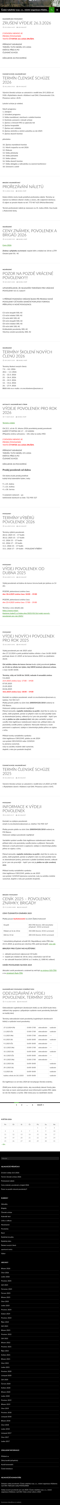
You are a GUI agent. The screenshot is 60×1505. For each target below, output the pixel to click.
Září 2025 (4, 1285)
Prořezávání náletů (23, 186)
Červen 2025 (5, 1293)
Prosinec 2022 (6, 1334)
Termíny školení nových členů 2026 (27, 354)
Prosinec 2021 (6, 1347)
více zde (52, 944)
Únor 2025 (5, 1301)
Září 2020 (4, 1380)
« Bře (3, 1144)
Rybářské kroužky (7, 1237)
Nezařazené (7, 227)
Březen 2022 (5, 1342)
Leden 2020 (5, 1396)
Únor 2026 (5, 1273)
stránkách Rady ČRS (14, 973)
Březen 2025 (5, 1297)
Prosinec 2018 (6, 1412)
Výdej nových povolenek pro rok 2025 (28, 638)
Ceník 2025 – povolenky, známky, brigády (27, 900)
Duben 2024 (5, 1314)
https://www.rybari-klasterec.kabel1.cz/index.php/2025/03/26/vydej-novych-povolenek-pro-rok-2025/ (26, 613)
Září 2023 (4, 1326)
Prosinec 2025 (6, 1281)
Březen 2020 (5, 1392)
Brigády (6, 182)
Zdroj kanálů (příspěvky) (9, 1460)
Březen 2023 (5, 1330)
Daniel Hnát (21, 191)
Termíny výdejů (9, 423)
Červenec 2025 (6, 1289)
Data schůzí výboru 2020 (32, 1492)
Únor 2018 (5, 1425)
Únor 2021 (5, 1363)
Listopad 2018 (6, 1417)
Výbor (24, 404)
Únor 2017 (5, 1437)
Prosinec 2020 (6, 1371)
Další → (40, 1105)
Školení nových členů (8, 1245)
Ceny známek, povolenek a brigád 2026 (30, 232)
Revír (3, 1233)
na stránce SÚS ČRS (48, 970)
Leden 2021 (5, 1367)
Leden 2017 (5, 1441)
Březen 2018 (5, 1421)
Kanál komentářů (7, 1464)
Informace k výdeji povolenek (22, 808)
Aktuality (6, 404)
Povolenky (18, 19)
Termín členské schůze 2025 (26, 771)
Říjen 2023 (5, 1322)
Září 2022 (4, 1338)
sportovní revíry (6, 1249)
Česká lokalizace (7, 1469)
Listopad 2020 (6, 1375)
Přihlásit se (5, 1456)
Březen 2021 (5, 1359)
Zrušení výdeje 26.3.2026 (27, 23)
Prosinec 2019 (6, 1400)
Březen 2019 (5, 1404)
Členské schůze (8, 74)
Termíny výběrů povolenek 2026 (19, 519)
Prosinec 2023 (6, 1318)
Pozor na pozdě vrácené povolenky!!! (28, 275)
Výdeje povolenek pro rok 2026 (30, 410)
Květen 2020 (5, 1388)
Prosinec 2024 (6, 1310)
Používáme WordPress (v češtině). (11, 1502)
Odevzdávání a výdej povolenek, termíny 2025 (28, 995)
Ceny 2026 (7, 245)
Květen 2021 (5, 1355)
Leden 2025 (5, 1305)
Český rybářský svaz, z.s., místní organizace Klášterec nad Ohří (25, 10)
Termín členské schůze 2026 (26, 80)
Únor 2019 (5, 1408)
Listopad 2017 (6, 1433)
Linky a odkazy (6, 1221)
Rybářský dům (28, 989)
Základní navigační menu (57, 10)
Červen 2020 (5, 1384)
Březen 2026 (5, 1268)
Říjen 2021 (5, 1351)
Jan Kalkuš (22, 27)
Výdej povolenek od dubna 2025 (23, 570)
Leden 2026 (5, 1277)
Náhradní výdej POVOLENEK (18, 1486)
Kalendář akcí (8, 19)
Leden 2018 (5, 1429)
